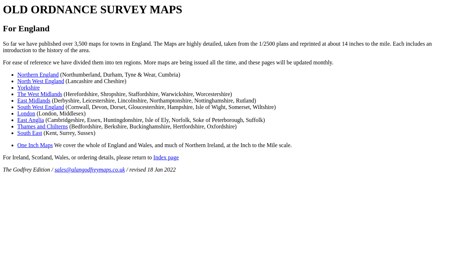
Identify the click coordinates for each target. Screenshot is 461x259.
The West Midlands (39, 94)
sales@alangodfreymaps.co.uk (89, 170)
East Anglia (30, 120)
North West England (40, 81)
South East (29, 133)
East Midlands (33, 100)
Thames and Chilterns (42, 126)
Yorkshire (28, 88)
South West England (40, 107)
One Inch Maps (35, 145)
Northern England (38, 75)
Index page (166, 157)
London (26, 113)
